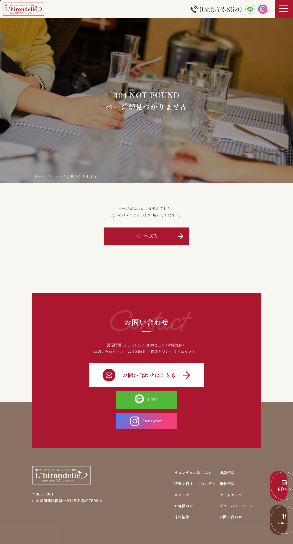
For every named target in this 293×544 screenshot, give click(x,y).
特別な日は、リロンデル (195, 463)
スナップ (181, 474)
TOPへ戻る (146, 236)
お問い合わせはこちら (146, 374)
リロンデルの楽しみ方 (193, 452)
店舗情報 (227, 452)
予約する (272, 486)
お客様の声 (183, 485)
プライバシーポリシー (238, 485)
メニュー (272, 520)
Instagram (176, 399)
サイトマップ (231, 474)
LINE (117, 399)
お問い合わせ (231, 496)
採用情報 (181, 496)
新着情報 (227, 463)
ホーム (39, 176)
